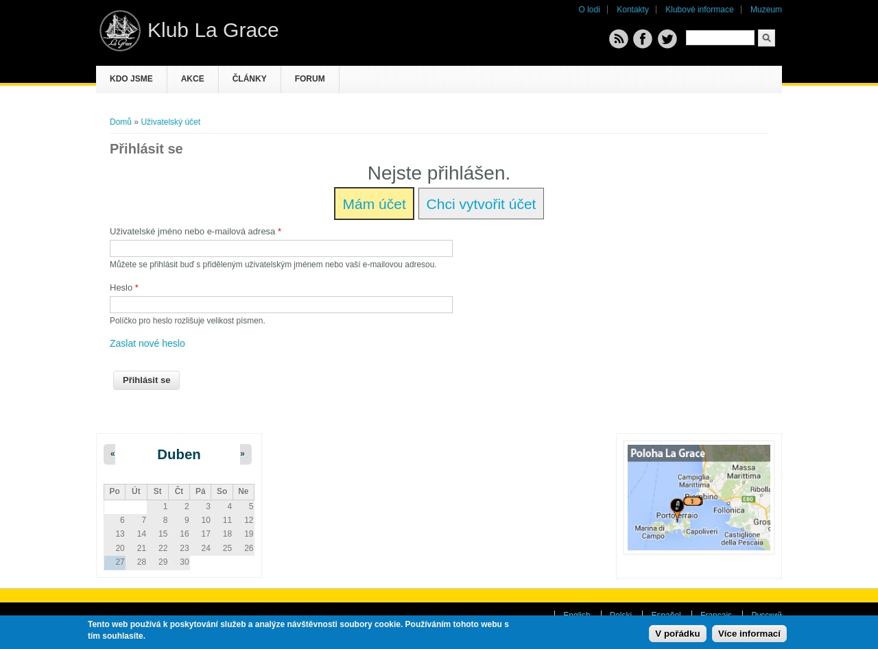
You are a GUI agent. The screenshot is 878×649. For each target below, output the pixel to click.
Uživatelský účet (170, 122)
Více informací (749, 633)
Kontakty (633, 9)
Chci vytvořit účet (481, 204)
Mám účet (374, 204)
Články (250, 79)
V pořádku (677, 633)
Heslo (124, 287)
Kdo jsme (131, 79)
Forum (310, 79)
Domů (121, 122)
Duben (178, 454)
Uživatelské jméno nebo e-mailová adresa (195, 231)
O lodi (589, 9)
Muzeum (766, 9)
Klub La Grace (213, 30)
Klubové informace (699, 9)
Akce (192, 79)
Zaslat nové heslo (147, 343)
